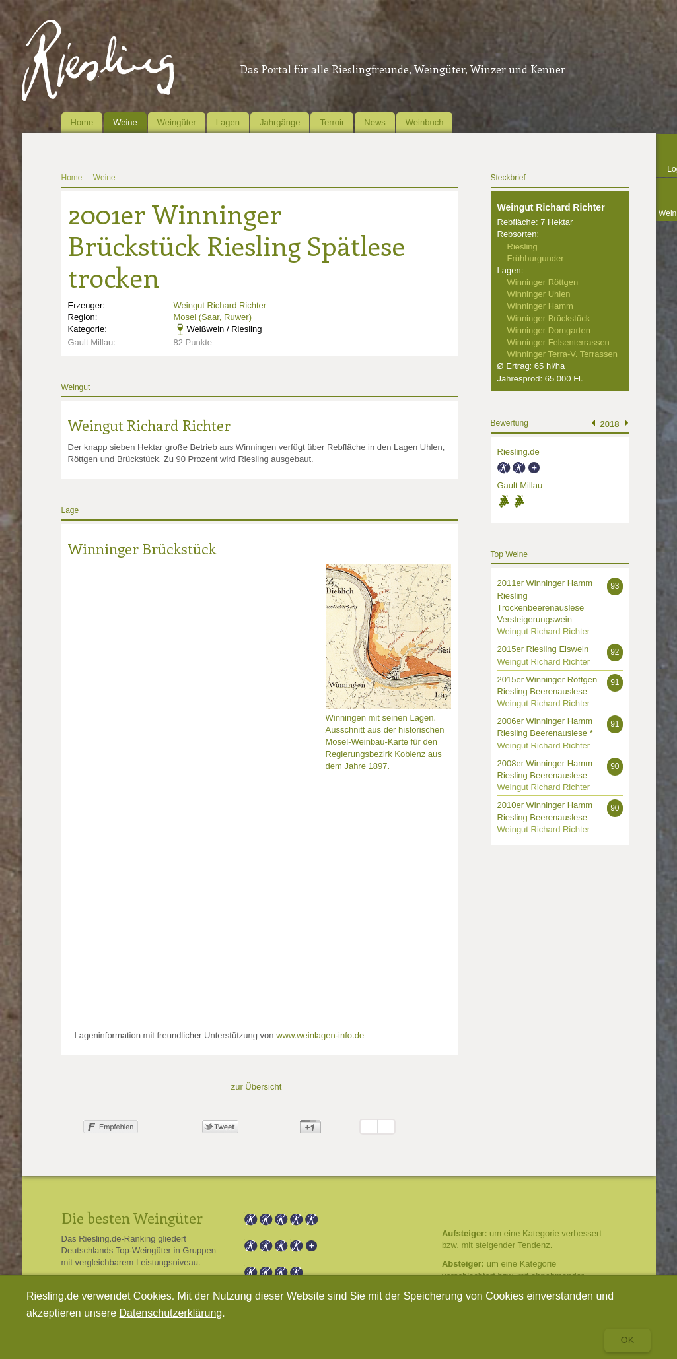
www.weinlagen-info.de (320, 1035)
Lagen (228, 122)
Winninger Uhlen (539, 294)
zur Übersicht (256, 1087)
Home (82, 122)
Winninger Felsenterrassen (558, 342)
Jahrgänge (280, 122)
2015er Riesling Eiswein (543, 649)
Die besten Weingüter (132, 1218)
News (375, 122)
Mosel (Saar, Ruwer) (213, 317)
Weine (125, 122)
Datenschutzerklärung (171, 1313)
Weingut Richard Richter (220, 305)
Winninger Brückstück (142, 548)
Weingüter (176, 122)
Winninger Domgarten (548, 330)
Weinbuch (425, 122)
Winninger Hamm (540, 306)
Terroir (332, 122)
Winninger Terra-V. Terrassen (562, 354)
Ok (627, 1340)
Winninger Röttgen (543, 282)
